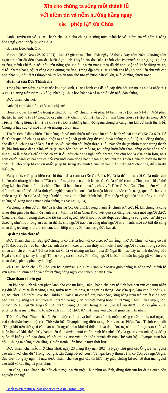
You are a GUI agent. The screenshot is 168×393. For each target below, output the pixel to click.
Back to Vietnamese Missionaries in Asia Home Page (45, 389)
